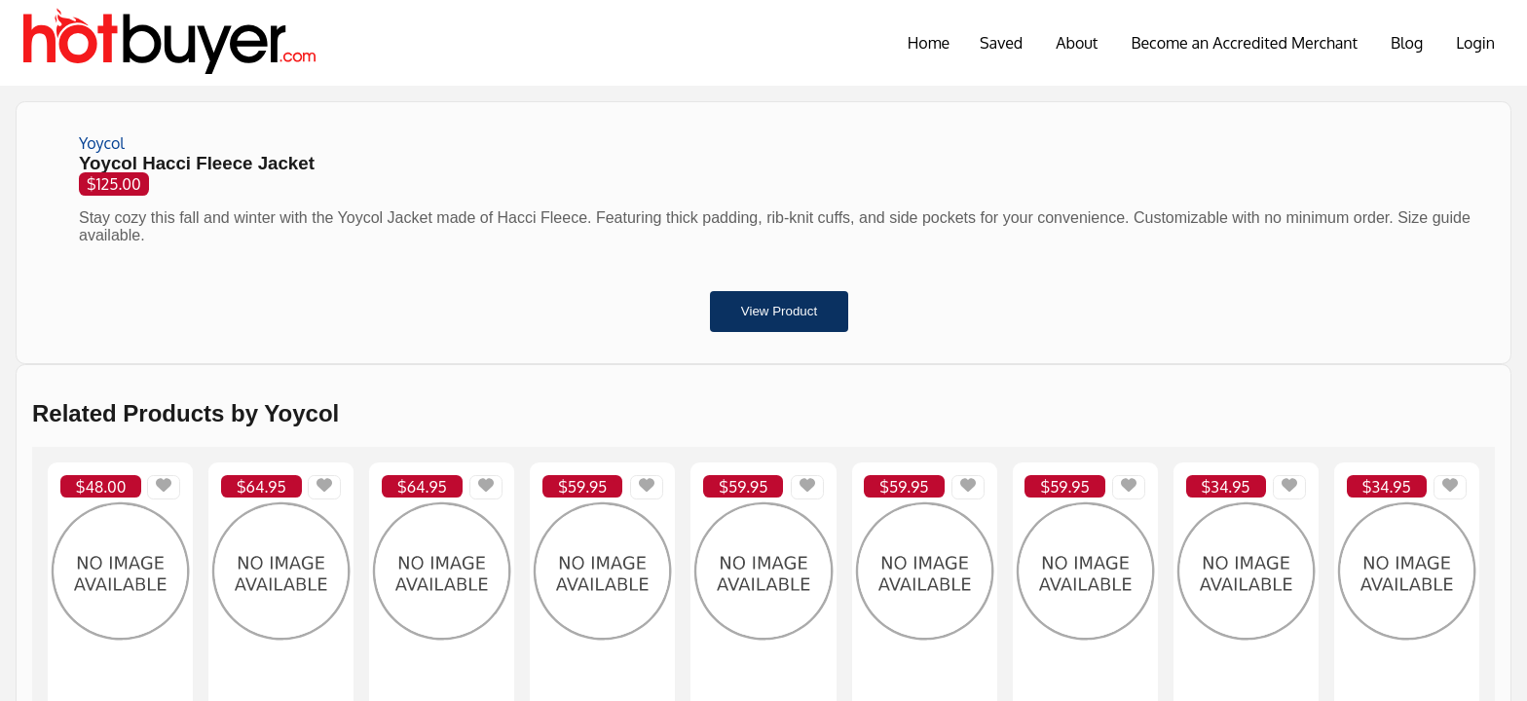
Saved (1001, 43)
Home (929, 43)
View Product (779, 311)
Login (1475, 43)
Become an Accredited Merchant (1244, 43)
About (1077, 43)
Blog (1407, 43)
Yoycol (102, 143)
